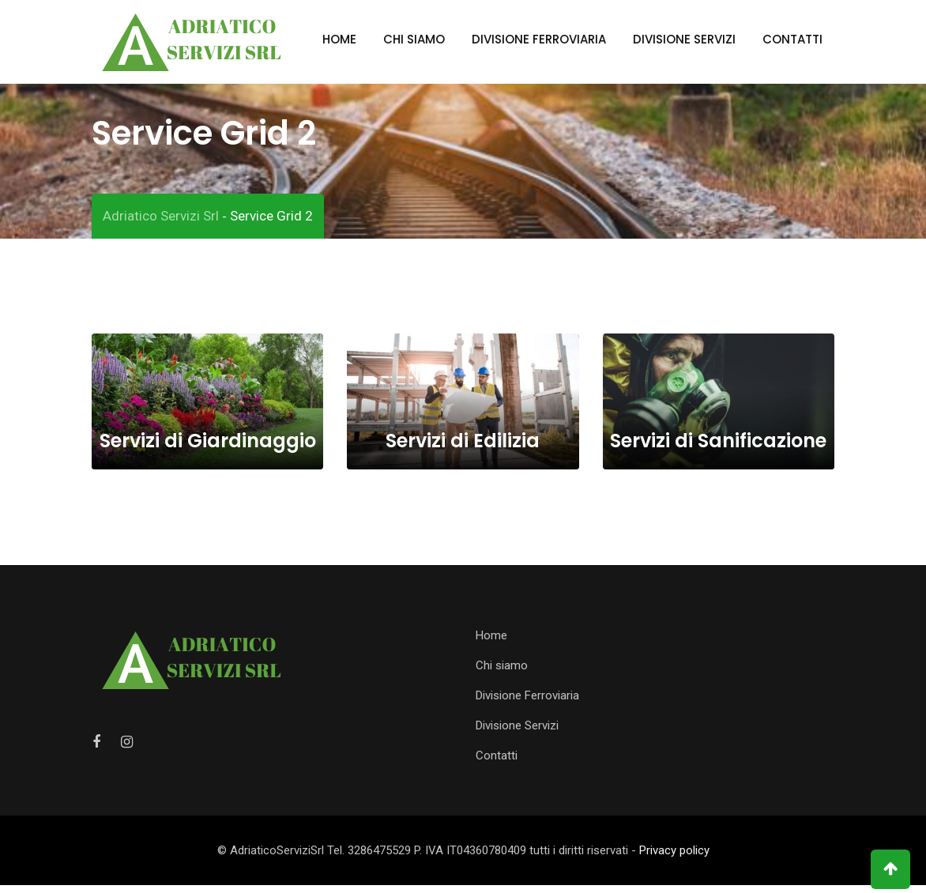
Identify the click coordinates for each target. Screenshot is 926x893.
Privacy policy (674, 858)
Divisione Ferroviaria (539, 39)
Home (339, 39)
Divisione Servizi (684, 39)
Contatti (792, 39)
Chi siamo (414, 39)
